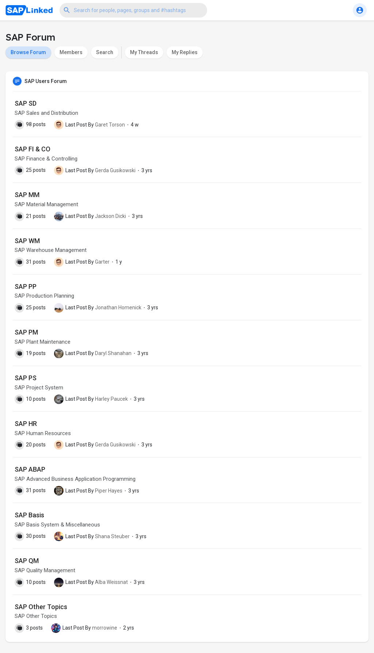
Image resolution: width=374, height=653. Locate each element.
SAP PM (26, 332)
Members (71, 52)
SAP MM (27, 195)
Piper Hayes (108, 491)
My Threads (144, 52)
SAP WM (27, 241)
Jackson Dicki (110, 216)
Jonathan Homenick (118, 307)
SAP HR (26, 423)
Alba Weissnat (111, 582)
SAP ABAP (30, 469)
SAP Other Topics (41, 607)
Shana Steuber (112, 536)
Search (104, 52)
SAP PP (26, 286)
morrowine (104, 628)
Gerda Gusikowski (115, 170)
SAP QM (27, 561)
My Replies (185, 52)
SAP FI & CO (32, 149)
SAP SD (26, 103)
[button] (133, 10)
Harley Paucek (111, 399)
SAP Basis (29, 515)
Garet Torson (110, 125)
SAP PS (26, 378)
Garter (102, 262)
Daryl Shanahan (113, 353)
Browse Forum (28, 52)
